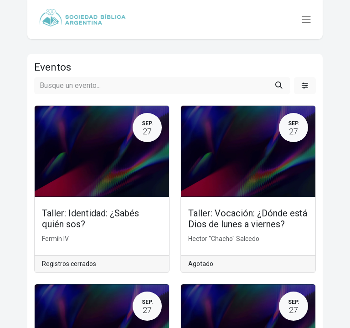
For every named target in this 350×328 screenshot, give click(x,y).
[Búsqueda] (279, 85)
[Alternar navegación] (306, 20)
